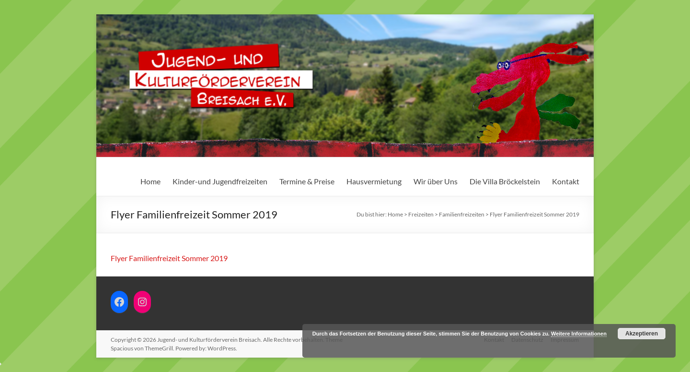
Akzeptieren (641, 333)
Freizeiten (421, 214)
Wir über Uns (436, 181)
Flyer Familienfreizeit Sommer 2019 (169, 258)
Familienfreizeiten (461, 214)
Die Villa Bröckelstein (505, 181)
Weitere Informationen (579, 333)
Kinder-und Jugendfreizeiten (219, 181)
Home (150, 181)
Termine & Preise (306, 181)
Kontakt (565, 181)
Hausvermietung (374, 181)
